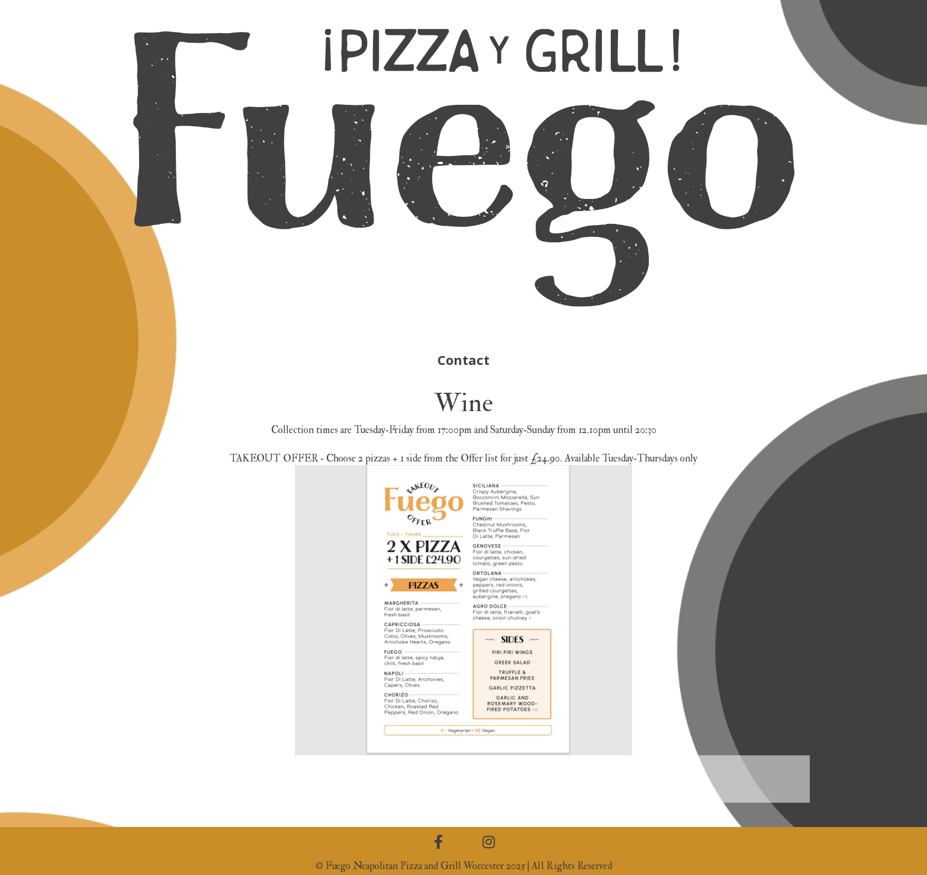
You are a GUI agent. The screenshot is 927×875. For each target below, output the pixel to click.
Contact (463, 359)
